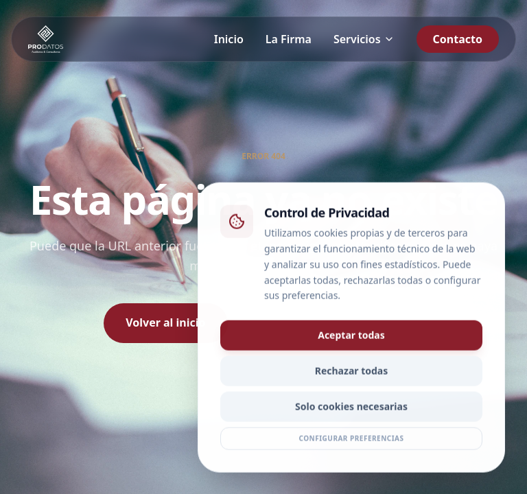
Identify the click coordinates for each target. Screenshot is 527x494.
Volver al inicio (165, 322)
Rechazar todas (351, 372)
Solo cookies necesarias (351, 408)
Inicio (229, 39)
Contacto (457, 39)
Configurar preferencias (350, 440)
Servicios (364, 39)
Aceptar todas (351, 337)
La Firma (289, 39)
